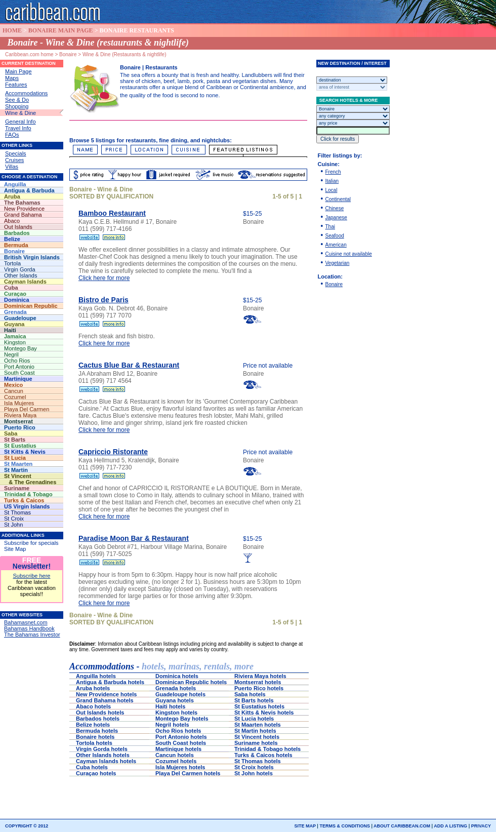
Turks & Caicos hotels (264, 755)
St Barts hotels (257, 700)
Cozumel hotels (178, 761)
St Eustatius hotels (263, 706)
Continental (338, 199)
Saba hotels (256, 694)
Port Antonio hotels (182, 737)
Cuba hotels (94, 767)
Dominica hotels (177, 676)
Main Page (18, 71)
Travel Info (18, 128)
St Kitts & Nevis (28, 452)
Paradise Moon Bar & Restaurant (133, 538)
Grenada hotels (177, 688)
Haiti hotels (183, 706)
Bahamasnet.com (26, 622)
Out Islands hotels (101, 712)
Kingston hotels (177, 712)
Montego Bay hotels (182, 719)
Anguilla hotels (96, 676)
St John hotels (254, 773)
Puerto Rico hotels (261, 688)
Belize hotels (95, 725)
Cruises (14, 160)
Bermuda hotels (100, 731)
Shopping (17, 106)
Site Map (15, 549)
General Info (20, 121)
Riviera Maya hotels (260, 676)
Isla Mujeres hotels (180, 767)
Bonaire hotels (97, 737)
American (336, 245)
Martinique (29, 379)
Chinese (334, 208)
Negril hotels (173, 725)
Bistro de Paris (103, 300)
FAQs (12, 135)
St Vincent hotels (257, 737)
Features (16, 85)
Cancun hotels (176, 755)
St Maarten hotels (259, 725)
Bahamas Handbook (29, 628)
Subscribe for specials (31, 543)
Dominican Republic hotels (191, 682)
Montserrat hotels (258, 682)
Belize (27, 239)
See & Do (17, 100)
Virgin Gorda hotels (102, 749)
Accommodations (26, 93)
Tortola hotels (96, 743)
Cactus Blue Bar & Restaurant (128, 365)
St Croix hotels (254, 767)
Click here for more (104, 278)
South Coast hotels (180, 743)
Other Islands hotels (103, 755)
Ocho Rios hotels (180, 731)
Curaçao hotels (97, 773)
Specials (15, 153)
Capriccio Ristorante (113, 452)
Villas (11, 167)
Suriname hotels (256, 743)
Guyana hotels (179, 700)
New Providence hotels (108, 694)
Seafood (334, 236)
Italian (332, 181)
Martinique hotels (179, 749)
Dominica (29, 300)
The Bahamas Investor (32, 634)
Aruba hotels (93, 688)
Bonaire (334, 284)
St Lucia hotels (255, 719)
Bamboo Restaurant (112, 213)
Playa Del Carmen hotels (188, 773)
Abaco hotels (96, 706)
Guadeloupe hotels (182, 694)
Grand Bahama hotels (106, 700)
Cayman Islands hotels (107, 761)
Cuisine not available (348, 254)
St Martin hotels (256, 731)
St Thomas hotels (259, 761)
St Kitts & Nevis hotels (264, 712)
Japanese (336, 217)
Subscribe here (32, 576)
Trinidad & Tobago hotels (267, 749)
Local (331, 190)
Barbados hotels (100, 719)
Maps (12, 78)
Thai (330, 226)
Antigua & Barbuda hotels (110, 682)
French (333, 172)
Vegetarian (337, 263)
